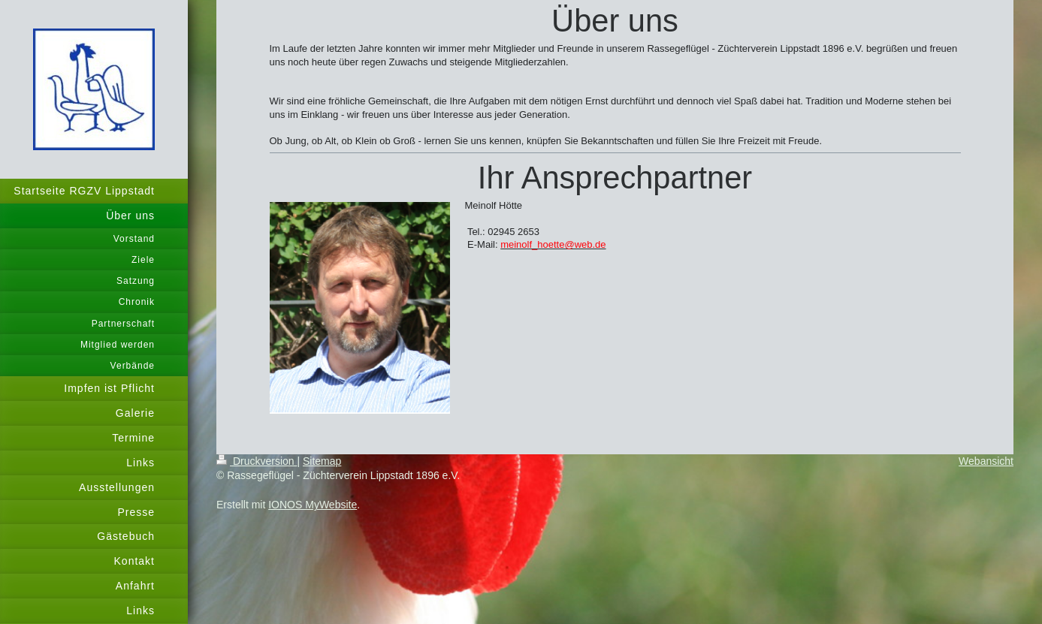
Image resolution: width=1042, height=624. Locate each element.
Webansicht (986, 461)
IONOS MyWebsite (312, 505)
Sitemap (322, 461)
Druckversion (256, 461)
